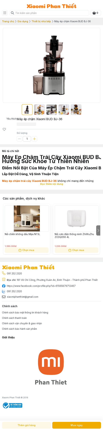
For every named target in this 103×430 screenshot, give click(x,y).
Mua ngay (76, 425)
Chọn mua (27, 250)
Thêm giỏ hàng (26, 425)
